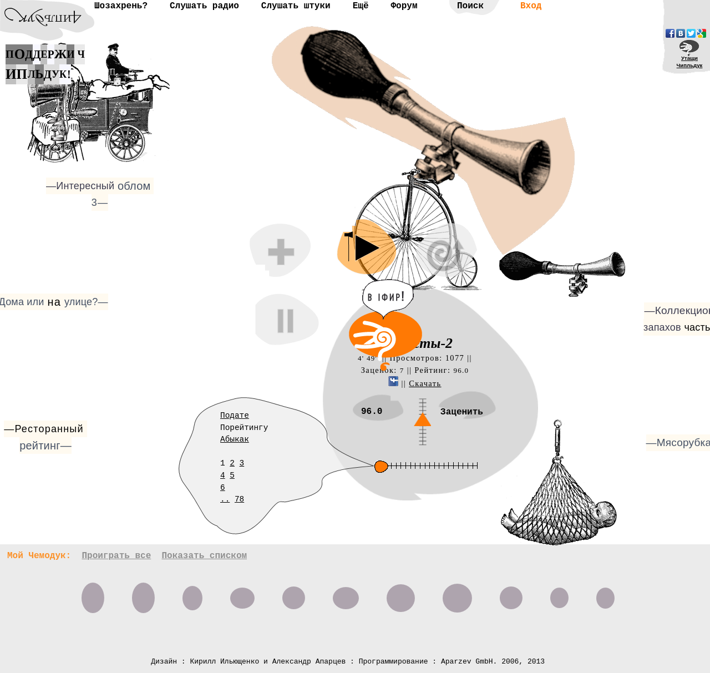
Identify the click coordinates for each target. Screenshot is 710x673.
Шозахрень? (121, 6)
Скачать (425, 383)
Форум (403, 6)
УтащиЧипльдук (690, 61)
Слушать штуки (296, 6)
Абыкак (234, 439)
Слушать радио (204, 6)
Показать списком (204, 556)
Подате (234, 415)
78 (239, 499)
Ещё (361, 6)
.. (225, 499)
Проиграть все (116, 556)
